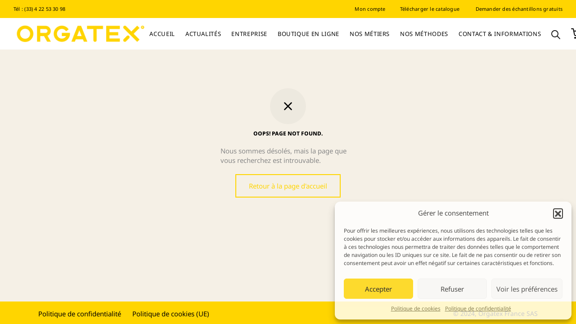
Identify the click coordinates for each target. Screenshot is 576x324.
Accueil (162, 34)
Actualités (203, 34)
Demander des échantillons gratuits (519, 8)
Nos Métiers (370, 34)
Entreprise (249, 34)
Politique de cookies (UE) (170, 313)
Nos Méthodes (424, 34)
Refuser (452, 288)
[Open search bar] (555, 34)
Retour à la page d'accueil (288, 185)
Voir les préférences (527, 288)
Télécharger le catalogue (429, 8)
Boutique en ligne (308, 34)
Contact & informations (500, 34)
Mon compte (370, 8)
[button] (558, 213)
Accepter (378, 288)
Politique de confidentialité (478, 308)
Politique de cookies (416, 308)
